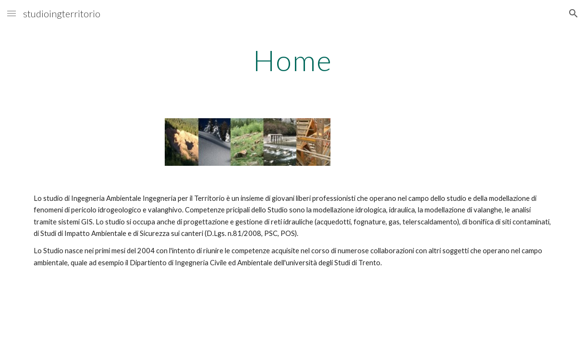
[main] (292, 60)
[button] (11, 13)
